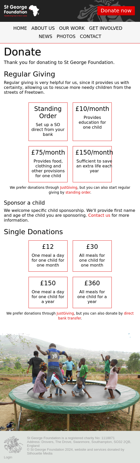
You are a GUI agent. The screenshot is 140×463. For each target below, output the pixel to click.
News (45, 36)
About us (43, 28)
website (80, 449)
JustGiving (68, 188)
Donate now (116, 10)
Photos (66, 36)
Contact (90, 36)
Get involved (106, 28)
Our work (72, 28)
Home (20, 28)
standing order (78, 192)
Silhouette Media (39, 453)
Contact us (99, 215)
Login (8, 457)
